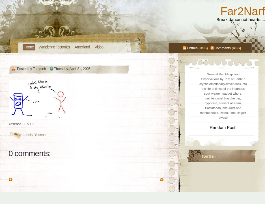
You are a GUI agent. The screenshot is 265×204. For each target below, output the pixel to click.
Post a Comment (21, 171)
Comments (222, 48)
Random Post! (223, 127)
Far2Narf (242, 11)
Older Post (22, 180)
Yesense (41, 135)
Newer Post (149, 180)
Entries (192, 48)
